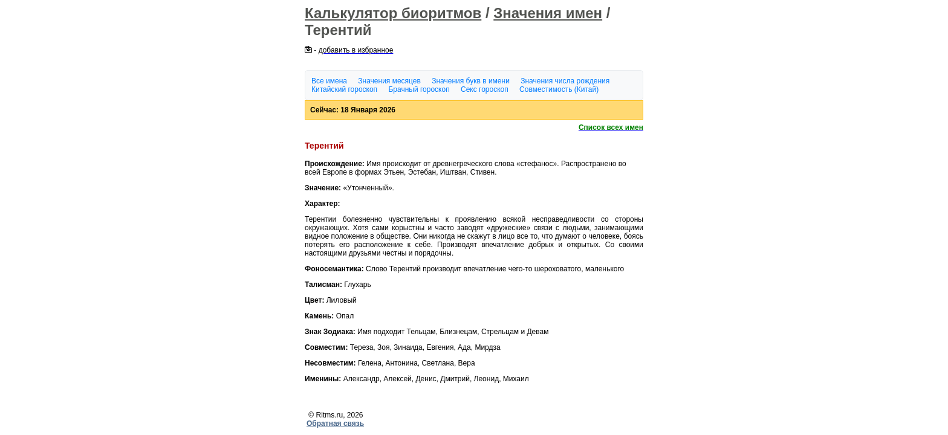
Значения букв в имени (471, 81)
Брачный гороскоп (418, 89)
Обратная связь (335, 423)
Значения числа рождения (565, 81)
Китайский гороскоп (344, 89)
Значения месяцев (389, 81)
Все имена (329, 81)
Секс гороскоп (484, 89)
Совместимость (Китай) (559, 89)
